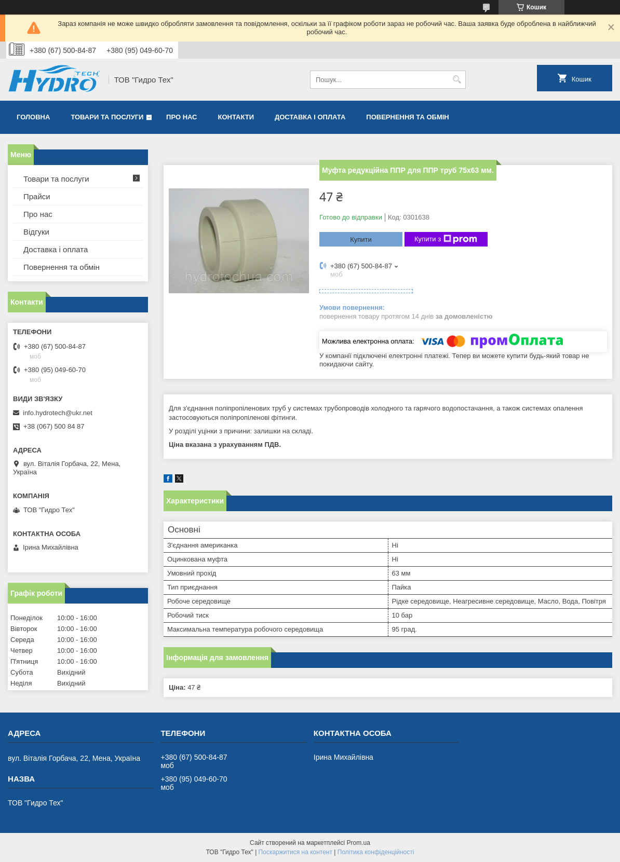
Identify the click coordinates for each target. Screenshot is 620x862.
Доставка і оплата (310, 117)
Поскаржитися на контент (295, 852)
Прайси (36, 196)
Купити (361, 239)
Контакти (236, 117)
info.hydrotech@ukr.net (57, 413)
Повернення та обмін (407, 117)
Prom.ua (358, 842)
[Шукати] (457, 80)
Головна (33, 117)
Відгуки (36, 231)
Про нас (181, 117)
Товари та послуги (107, 117)
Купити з (445, 239)
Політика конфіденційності (376, 852)
